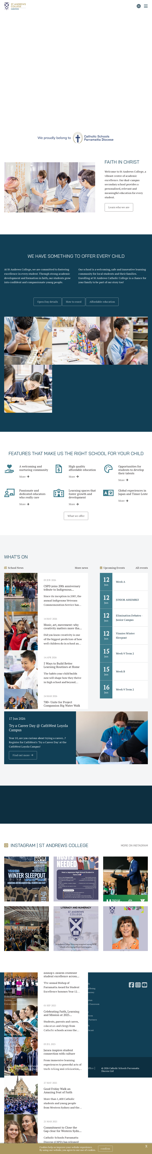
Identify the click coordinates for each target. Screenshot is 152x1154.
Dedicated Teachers (13, 996)
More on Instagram (134, 845)
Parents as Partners (87, 1019)
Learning (82, 996)
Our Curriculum (85, 1000)
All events (142, 567)
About (7, 983)
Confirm (105, 1148)
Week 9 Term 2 (125, 653)
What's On (46, 1034)
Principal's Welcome (13, 988)
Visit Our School (11, 1030)
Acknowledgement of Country (59, 1068)
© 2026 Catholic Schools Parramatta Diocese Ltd (120, 1070)
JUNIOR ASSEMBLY (127, 599)
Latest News (47, 1030)
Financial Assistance (13, 1046)
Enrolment (10, 1025)
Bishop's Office (86, 1068)
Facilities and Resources (15, 1000)
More (22, 476)
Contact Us (84, 1025)
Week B (120, 671)
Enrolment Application (15, 1034)
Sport (81, 1008)
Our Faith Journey (86, 992)
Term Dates (46, 1038)
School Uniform (85, 1015)
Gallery (44, 1042)
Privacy (48, 1071)
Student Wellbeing (86, 988)
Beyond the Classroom (88, 1004)
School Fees (9, 1038)
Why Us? (45, 983)
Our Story (8, 992)
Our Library (83, 1011)
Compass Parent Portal (52, 1046)
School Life (84, 983)
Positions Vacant (86, 1030)
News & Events (49, 1025)
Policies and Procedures (15, 1004)
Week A (120, 581)
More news (81, 567)
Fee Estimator (10, 1042)
